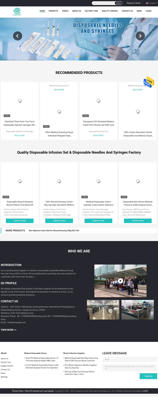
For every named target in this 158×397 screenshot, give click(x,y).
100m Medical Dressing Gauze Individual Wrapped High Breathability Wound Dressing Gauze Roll (59, 134)
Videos (65, 11)
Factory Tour (91, 11)
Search (118, 3)
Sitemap (4, 377)
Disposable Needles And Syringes (19, 131)
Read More (20, 135)
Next (140, 35)
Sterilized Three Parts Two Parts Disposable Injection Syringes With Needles (20, 123)
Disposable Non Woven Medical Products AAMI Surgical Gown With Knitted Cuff (138, 204)
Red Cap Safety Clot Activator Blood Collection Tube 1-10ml (79, 373)
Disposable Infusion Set (98, 131)
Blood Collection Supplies (74, 353)
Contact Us (127, 11)
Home (42, 11)
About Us (76, 11)
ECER (145, 391)
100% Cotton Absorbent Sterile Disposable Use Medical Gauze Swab (137, 134)
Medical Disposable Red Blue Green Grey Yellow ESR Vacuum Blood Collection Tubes (81, 360)
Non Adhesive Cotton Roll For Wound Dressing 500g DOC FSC (54, 231)
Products (53, 11)
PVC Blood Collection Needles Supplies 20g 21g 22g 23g (81, 366)
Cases (148, 11)
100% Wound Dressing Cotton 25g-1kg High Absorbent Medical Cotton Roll (59, 204)
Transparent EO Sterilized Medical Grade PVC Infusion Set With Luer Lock (98, 123)
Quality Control (110, 11)
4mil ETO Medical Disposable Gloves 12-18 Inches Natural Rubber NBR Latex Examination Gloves (42, 360)
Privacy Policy (17, 391)
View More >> (8, 329)
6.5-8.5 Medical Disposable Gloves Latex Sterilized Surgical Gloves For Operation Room (42, 367)
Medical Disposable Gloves (35, 353)
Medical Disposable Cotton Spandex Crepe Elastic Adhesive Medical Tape (98, 204)
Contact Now (20, 221)
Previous (17, 35)
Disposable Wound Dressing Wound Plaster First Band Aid (19, 203)
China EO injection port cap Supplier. (40, 391)
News (139, 11)
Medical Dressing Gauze (59, 86)
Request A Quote (133, 3)
